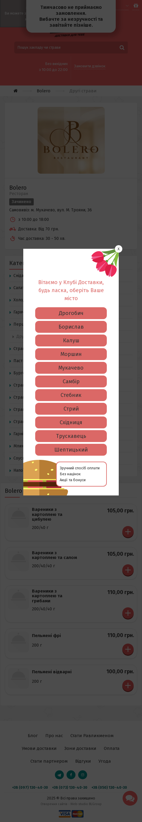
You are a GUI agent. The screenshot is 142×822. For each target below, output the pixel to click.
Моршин (71, 262)
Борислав (71, 235)
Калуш (71, 249)
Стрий (71, 317)
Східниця (71, 330)
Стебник (71, 303)
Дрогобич (71, 221)
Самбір (71, 289)
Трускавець (71, 344)
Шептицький (71, 358)
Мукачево (71, 276)
